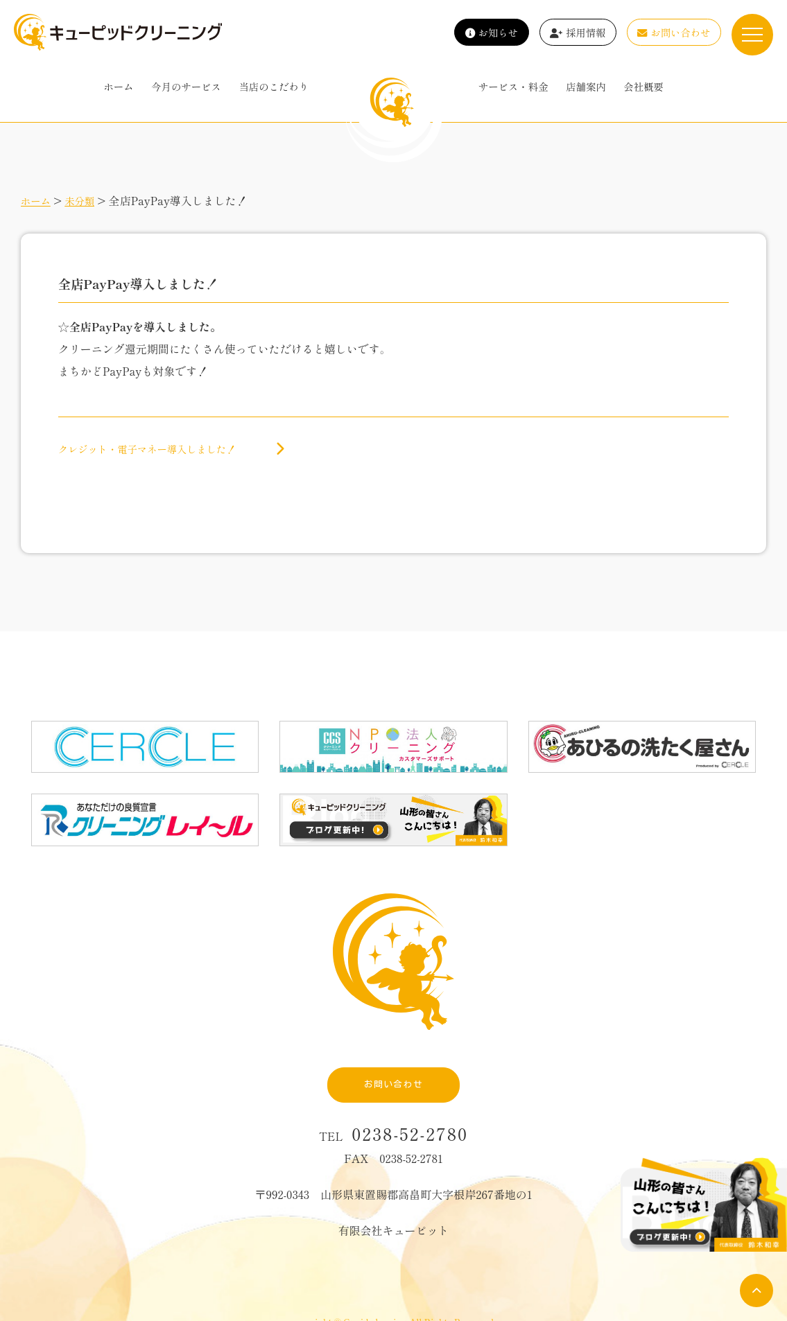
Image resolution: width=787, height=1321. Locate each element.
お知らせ (492, 32)
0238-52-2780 (410, 1100)
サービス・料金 (513, 86)
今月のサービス (186, 86)
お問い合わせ (673, 32)
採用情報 (578, 32)
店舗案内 (586, 86)
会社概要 (643, 86)
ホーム (118, 86)
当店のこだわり (274, 86)
